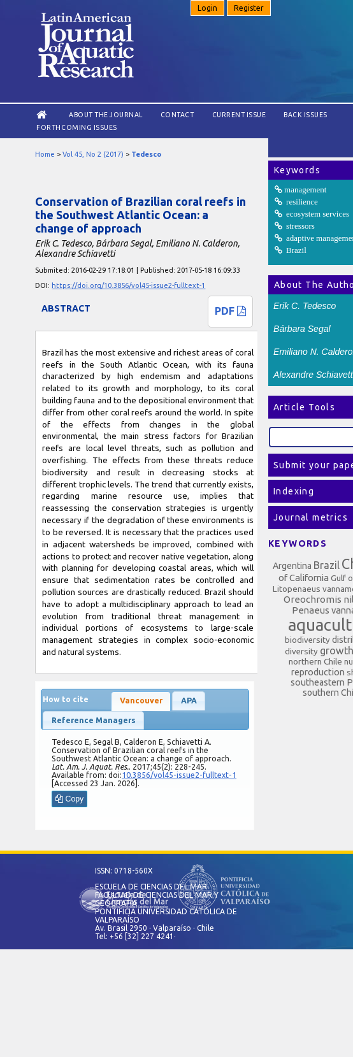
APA (189, 700)
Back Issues (306, 115)
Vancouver (141, 700)
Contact (177, 115)
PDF (230, 311)
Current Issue (239, 115)
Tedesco (146, 154)
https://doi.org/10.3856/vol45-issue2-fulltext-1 (128, 285)
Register (249, 8)
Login (207, 8)
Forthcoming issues (76, 127)
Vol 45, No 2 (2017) (93, 154)
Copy (69, 799)
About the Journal (106, 115)
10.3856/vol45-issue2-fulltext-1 (179, 775)
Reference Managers (94, 720)
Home (45, 154)
